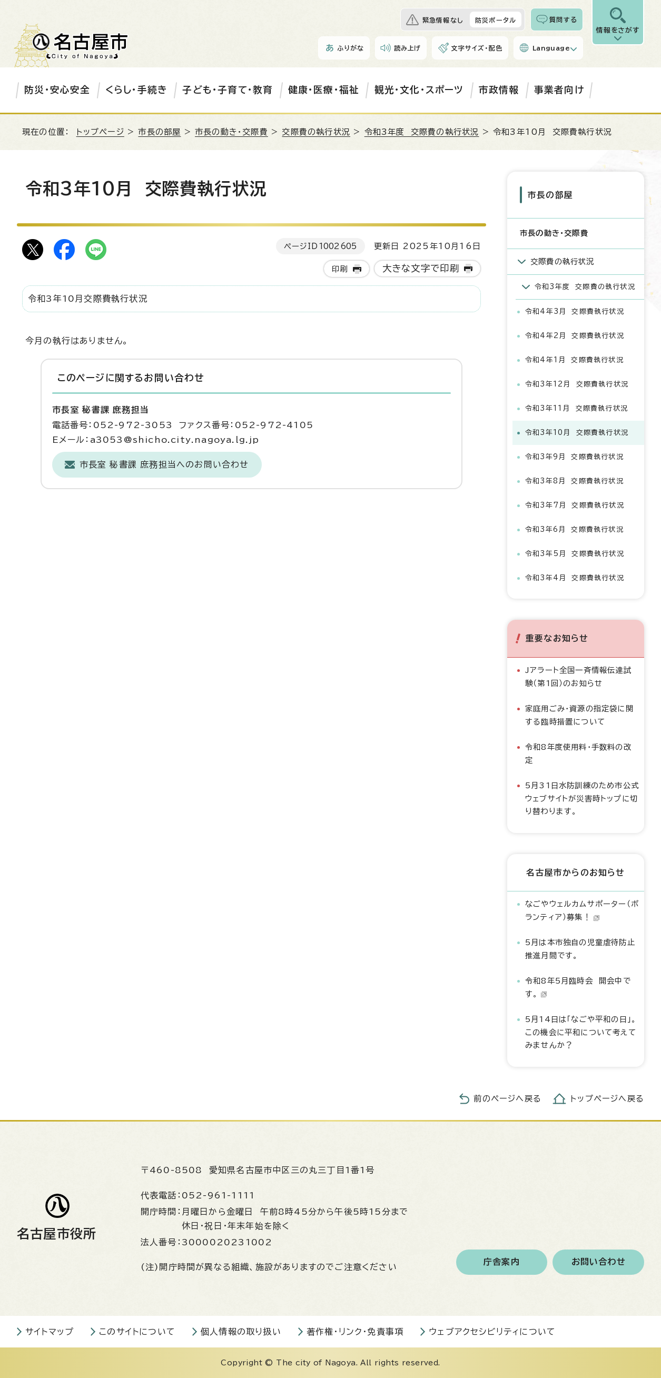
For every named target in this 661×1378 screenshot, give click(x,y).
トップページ (100, 132)
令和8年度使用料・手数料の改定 (578, 752)
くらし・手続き (136, 89)
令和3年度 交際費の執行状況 (421, 132)
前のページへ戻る (507, 1098)
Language (551, 48)
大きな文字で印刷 (421, 268)
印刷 (340, 269)
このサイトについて (137, 1331)
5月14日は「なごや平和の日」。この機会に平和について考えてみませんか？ (581, 1031)
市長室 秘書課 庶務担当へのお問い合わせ (164, 464)
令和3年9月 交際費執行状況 (574, 456)
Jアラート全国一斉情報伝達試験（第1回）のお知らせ (578, 676)
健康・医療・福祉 (324, 89)
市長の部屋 (159, 132)
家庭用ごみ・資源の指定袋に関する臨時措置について (579, 714)
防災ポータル (495, 20)
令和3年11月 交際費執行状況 (576, 407)
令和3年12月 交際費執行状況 (576, 383)
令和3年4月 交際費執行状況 (574, 577)
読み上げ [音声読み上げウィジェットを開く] (407, 48)
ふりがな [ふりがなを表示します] (350, 48)
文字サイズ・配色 (476, 48)
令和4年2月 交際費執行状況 (574, 335)
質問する (563, 19)
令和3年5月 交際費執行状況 (574, 553)
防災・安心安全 (57, 89)
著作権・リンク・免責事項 (355, 1331)
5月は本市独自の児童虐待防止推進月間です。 (580, 948)
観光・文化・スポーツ (419, 89)
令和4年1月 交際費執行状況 (574, 359)
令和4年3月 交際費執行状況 (574, 311)
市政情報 (499, 89)
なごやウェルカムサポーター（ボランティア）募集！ (582, 910)
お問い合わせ (598, 1261)
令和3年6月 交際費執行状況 (574, 529)
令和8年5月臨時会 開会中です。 (578, 986)
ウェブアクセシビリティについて (492, 1331)
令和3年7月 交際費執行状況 (574, 504)
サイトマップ (49, 1331)
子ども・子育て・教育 (227, 89)
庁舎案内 (502, 1261)
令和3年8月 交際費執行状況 (574, 480)
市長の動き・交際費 (231, 132)
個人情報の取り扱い (241, 1331)
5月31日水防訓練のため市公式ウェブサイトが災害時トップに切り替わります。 (582, 798)
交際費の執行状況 (316, 132)
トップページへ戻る (607, 1098)
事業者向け (559, 89)
